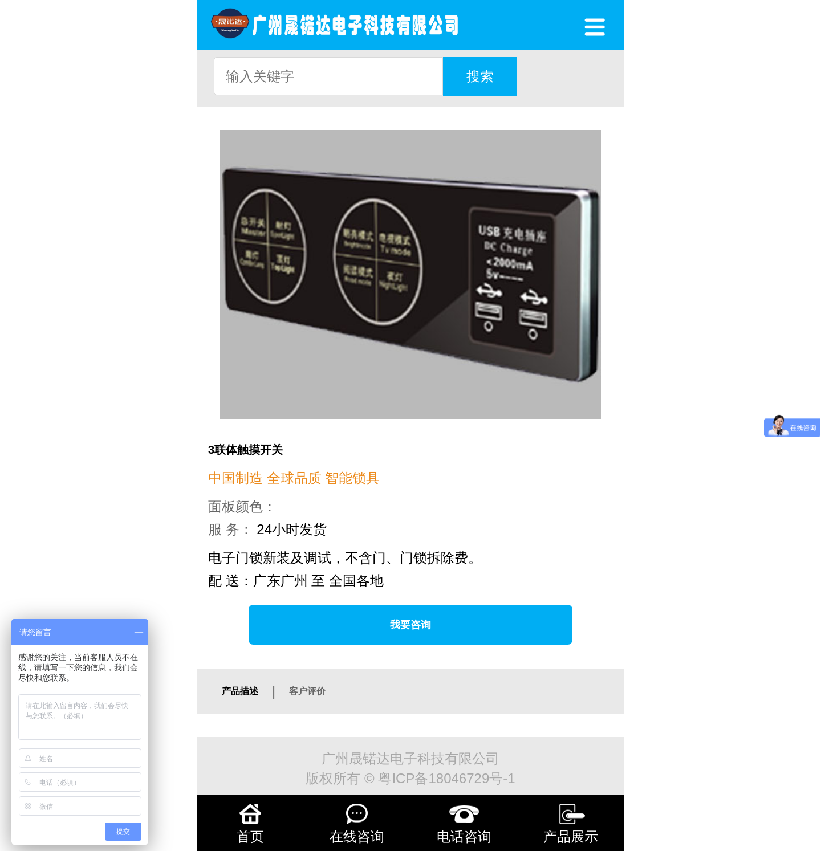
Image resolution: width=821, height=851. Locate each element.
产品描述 (240, 691)
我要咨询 (410, 624)
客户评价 (307, 691)
